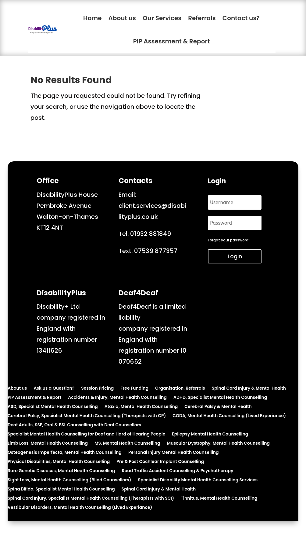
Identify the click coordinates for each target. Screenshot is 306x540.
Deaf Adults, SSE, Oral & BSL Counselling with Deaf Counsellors (74, 425)
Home (92, 18)
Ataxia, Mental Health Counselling (141, 407)
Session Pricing (97, 388)
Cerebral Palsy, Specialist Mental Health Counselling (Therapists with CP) (87, 416)
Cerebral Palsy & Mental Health (217, 407)
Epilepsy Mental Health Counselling (210, 434)
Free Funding (134, 388)
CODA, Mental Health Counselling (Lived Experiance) (229, 416)
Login (235, 256)
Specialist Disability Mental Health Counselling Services (198, 480)
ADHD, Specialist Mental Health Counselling (220, 397)
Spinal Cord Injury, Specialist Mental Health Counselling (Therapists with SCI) (91, 498)
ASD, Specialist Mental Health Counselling (53, 407)
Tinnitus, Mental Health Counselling (219, 498)
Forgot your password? (229, 240)
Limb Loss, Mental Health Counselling (48, 443)
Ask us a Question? (54, 388)
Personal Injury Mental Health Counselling (173, 452)
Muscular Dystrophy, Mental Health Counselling (218, 443)
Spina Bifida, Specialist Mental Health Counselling (61, 489)
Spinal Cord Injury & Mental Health (249, 388)
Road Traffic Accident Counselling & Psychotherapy (177, 471)
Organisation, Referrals (180, 388)
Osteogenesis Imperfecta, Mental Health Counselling (65, 452)
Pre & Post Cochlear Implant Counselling (160, 462)
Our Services (162, 18)
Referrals (202, 18)
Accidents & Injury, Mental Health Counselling (117, 397)
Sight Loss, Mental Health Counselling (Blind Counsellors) (69, 480)
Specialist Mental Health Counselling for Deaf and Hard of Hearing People (86, 434)
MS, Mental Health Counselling (127, 443)
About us (122, 18)
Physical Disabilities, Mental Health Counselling (59, 462)
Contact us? (241, 18)
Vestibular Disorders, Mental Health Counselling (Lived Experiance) (80, 507)
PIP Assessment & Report (171, 41)
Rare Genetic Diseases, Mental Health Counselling (61, 471)
